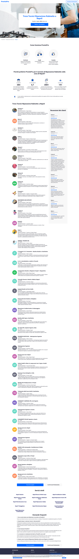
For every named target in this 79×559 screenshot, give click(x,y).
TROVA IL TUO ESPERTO (39, 24)
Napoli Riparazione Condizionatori (19, 511)
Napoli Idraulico (19, 494)
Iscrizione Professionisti (72, 1)
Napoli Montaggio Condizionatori (59, 502)
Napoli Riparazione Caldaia (39, 501)
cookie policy (24, 556)
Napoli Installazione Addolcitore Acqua (39, 498)
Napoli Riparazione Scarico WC (59, 497)
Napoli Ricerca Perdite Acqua (39, 494)
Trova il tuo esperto (30, 484)
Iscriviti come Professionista (53, 484)
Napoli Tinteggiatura (20, 506)
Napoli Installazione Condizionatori (59, 506)
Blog (13, 553)
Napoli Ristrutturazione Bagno (39, 506)
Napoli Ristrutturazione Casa (20, 501)
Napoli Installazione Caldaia (59, 494)
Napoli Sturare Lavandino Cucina (20, 498)
